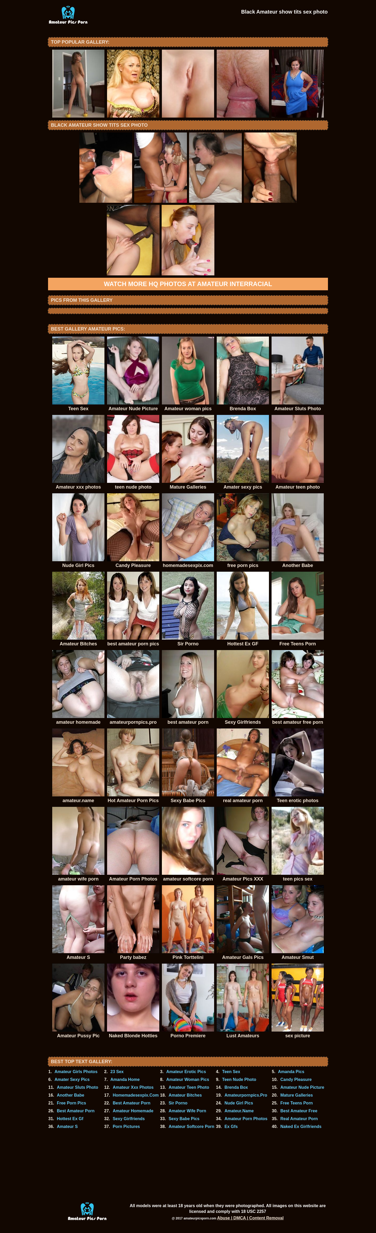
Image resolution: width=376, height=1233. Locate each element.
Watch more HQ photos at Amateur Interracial (188, 283)
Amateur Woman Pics (187, 1079)
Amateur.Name (239, 1111)
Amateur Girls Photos (76, 1071)
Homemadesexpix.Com (136, 1095)
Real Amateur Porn (299, 1118)
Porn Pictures (126, 1126)
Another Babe (70, 1095)
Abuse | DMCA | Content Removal (250, 1218)
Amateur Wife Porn (187, 1111)
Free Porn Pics (71, 1103)
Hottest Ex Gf (70, 1118)
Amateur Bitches (185, 1095)
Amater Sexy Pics (72, 1079)
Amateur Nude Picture (302, 1087)
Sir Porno (178, 1103)
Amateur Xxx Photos (133, 1087)
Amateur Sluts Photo (77, 1087)
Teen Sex (231, 1071)
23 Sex (117, 1071)
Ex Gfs (231, 1126)
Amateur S (67, 1126)
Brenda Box (236, 1087)
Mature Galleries (296, 1095)
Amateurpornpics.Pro (246, 1095)
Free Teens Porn (296, 1103)
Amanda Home (125, 1079)
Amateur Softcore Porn (191, 1126)
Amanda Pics (291, 1071)
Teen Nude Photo (239, 1079)
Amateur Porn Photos (246, 1118)
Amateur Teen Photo (189, 1087)
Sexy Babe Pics (184, 1118)
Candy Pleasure (296, 1079)
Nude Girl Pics (239, 1103)
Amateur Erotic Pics (186, 1071)
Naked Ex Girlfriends (300, 1126)
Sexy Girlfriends (129, 1118)
